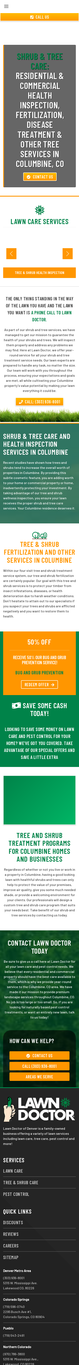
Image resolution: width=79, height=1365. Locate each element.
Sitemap (10, 1242)
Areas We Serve (39, 1061)
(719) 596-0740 (14, 1291)
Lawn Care (13, 1155)
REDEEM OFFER (40, 669)
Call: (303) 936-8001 (39, 386)
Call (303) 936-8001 (39, 1050)
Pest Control (16, 1179)
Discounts (13, 1207)
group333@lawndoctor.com (24, 1354)
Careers (11, 1230)
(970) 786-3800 (14, 1339)
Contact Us (40, 161)
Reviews (11, 1218)
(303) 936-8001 (13, 1263)
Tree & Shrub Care (20, 1167)
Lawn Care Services (40, 206)
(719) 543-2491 (13, 1320)
